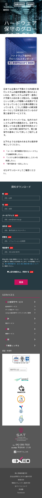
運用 (7, 339)
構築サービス (9, 334)
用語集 (21, 489)
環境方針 (21, 480)
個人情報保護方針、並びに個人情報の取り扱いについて (22, 264)
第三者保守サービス (14, 301)
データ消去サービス (12, 310)
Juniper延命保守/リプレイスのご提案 (18, 313)
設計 (7, 318)
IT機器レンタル (12, 345)
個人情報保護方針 (21, 473)
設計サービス (9, 323)
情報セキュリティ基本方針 (21, 483)
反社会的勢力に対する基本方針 (21, 476)
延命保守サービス (11, 306)
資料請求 (30, 4)
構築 (7, 329)
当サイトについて (21, 486)
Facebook (21, 492)
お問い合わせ (19, 4)
